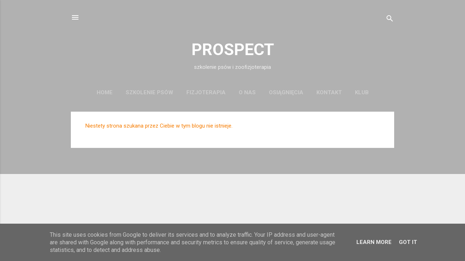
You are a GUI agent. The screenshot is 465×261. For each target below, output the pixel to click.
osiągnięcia (286, 92)
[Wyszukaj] (389, 20)
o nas (247, 92)
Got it (408, 242)
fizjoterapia (206, 92)
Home (105, 92)
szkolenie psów (149, 92)
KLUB (362, 92)
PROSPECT (232, 49)
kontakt (329, 92)
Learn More (374, 242)
